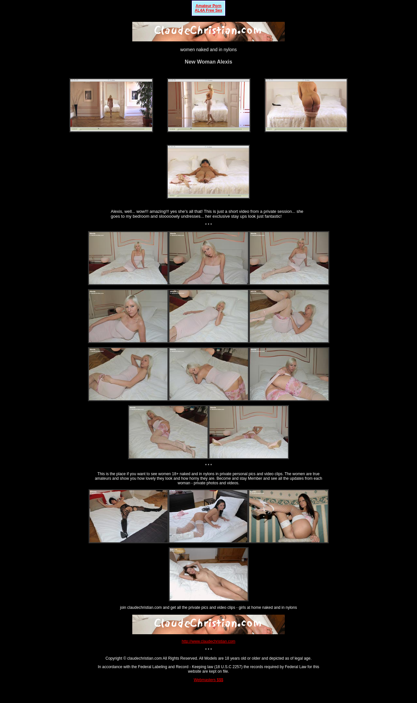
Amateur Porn (208, 6)
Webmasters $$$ (208, 680)
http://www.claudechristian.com (209, 641)
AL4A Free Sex (208, 10)
